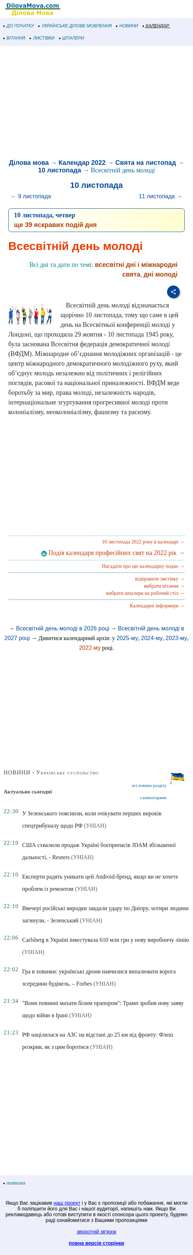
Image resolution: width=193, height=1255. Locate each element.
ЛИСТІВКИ (42, 38)
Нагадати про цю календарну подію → (143, 566)
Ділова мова (29, 162)
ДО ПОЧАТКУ (19, 25)
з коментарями (153, 797)
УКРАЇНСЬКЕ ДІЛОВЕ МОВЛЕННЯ (75, 25)
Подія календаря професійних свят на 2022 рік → (113, 552)
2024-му (151, 638)
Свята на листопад (145, 162)
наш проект (67, 1203)
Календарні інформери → (157, 605)
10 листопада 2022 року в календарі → (143, 542)
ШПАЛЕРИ (71, 38)
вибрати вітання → (164, 586)
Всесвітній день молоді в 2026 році (62, 628)
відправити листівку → (160, 579)
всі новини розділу (149, 785)
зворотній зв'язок (96, 1232)
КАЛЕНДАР (156, 25)
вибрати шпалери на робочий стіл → (145, 593)
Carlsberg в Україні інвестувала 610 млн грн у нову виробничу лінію (105, 940)
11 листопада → (160, 196)
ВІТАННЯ (14, 38)
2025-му (127, 638)
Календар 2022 (82, 162)
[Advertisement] (96, 103)
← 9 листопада (31, 196)
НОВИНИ (127, 25)
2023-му (176, 638)
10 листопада (59, 170)
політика (14, 1183)
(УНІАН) (95, 826)
